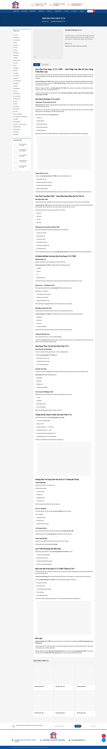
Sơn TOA (15, 111)
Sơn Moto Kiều (16, 93)
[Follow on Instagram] (92, 726)
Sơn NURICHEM (17, 126)
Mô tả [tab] (36, 64)
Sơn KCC (15, 42)
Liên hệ (82, 11)
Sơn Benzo (15, 58)
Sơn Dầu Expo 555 (81, 686)
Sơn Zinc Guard (16, 96)
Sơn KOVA (15, 45)
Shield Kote (15, 55)
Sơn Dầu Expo (78, 46)
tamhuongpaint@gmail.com (77, 3)
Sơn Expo (15, 47)
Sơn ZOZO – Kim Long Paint (19, 124)
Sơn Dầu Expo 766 (60, 713)
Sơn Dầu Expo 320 (39, 713)
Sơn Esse (15, 104)
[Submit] (94, 11)
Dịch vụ (49, 11)
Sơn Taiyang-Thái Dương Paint (20, 116)
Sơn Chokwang (16, 121)
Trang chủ (16, 11)
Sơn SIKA (15, 86)
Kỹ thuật (74, 11)
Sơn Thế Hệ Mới (16, 80)
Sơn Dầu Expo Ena (81, 713)
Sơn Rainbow (16, 37)
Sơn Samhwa (16, 106)
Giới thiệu (24, 11)
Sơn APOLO (16, 78)
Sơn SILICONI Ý (16, 129)
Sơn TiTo (15, 91)
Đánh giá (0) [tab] (45, 64)
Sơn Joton (15, 63)
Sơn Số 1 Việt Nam (17, 114)
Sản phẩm (33, 11)
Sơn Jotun (15, 35)
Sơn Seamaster (16, 40)
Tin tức (67, 11)
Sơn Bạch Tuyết (16, 60)
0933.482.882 (56, 5)
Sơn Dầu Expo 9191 (39, 686)
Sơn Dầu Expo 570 (60, 686)
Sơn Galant (15, 73)
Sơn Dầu (73, 46)
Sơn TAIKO (15, 119)
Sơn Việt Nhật (16, 109)
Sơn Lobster (16, 75)
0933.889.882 (56, 3)
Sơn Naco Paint (16, 98)
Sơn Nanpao (16, 52)
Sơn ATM (15, 70)
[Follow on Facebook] (91, 726)
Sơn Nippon (15, 68)
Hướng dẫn (58, 11)
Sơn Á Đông (16, 132)
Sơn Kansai (15, 83)
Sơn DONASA (16, 88)
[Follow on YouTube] (94, 726)
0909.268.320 (62, 3)
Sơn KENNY (15, 134)
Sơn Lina (15, 101)
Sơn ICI (14, 65)
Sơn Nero (15, 50)
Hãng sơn (42, 11)
